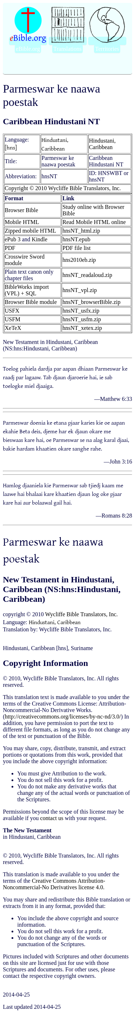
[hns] (11, 147)
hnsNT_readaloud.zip (87, 275)
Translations (67, 49)
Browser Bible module (31, 302)
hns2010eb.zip (79, 260)
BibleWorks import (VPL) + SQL (27, 290)
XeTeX (13, 328)
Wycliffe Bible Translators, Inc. (81, 614)
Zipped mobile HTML (30, 231)
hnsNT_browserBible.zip (91, 302)
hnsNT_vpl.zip (79, 290)
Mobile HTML (22, 222)
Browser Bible (21, 210)
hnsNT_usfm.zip (81, 319)
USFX (12, 311)
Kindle (40, 239)
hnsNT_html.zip (81, 231)
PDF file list (76, 248)
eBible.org (28, 49)
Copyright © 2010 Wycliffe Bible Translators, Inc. (63, 188)
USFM (13, 319)
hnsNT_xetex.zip (82, 328)
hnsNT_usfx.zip (80, 311)
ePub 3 (13, 239)
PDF (10, 248)
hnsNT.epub (76, 239)
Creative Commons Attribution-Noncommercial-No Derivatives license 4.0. (54, 884)
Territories (107, 49)
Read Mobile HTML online (94, 222)
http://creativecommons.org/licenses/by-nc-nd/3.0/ (63, 716)
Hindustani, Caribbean (54, 144)
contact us (51, 818)
